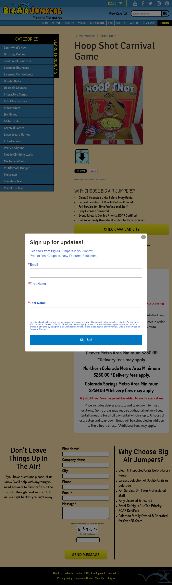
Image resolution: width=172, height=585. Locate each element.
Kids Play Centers (15, 101)
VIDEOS (82, 23)
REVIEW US (149, 23)
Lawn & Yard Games (17, 134)
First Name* (71, 448)
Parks (79, 573)
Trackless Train (13, 181)
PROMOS (69, 23)
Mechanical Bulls (15, 161)
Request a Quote (84, 578)
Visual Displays (13, 188)
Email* (67, 492)
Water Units (11, 121)
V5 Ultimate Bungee (17, 168)
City (65, 470)
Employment (98, 573)
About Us (58, 573)
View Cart (115, 13)
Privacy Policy (64, 578)
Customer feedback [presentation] (95, 287)
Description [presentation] (88, 275)
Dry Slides (10, 114)
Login (164, 23)
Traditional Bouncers (17, 61)
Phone (66, 481)
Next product (108, 35)
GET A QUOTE (97, 23)
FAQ (110, 23)
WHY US (56, 23)
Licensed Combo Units (18, 74)
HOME (45, 23)
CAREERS (134, 23)
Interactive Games (16, 94)
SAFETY (120, 23)
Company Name (73, 459)
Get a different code (87, 534)
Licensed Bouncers (16, 67)
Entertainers (12, 141)
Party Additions (14, 148)
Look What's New (15, 47)
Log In (111, 578)
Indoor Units (12, 108)
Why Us (69, 573)
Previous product (84, 35)
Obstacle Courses (15, 88)
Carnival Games (14, 128)
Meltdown (10, 174)
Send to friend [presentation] (120, 275)
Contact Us (113, 573)
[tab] (88, 275)
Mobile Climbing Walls (18, 154)
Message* (69, 503)
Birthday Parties (14, 54)
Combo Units (12, 81)
